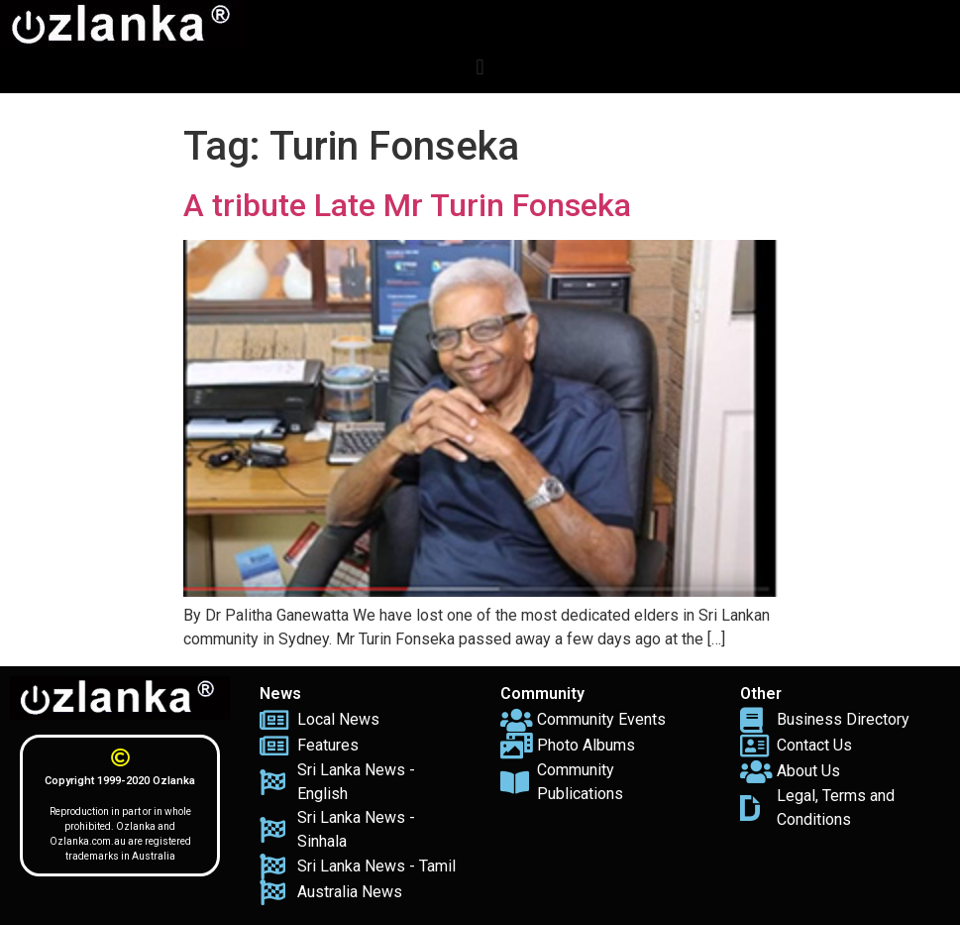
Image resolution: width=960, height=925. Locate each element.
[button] (480, 67)
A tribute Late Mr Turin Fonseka (407, 205)
